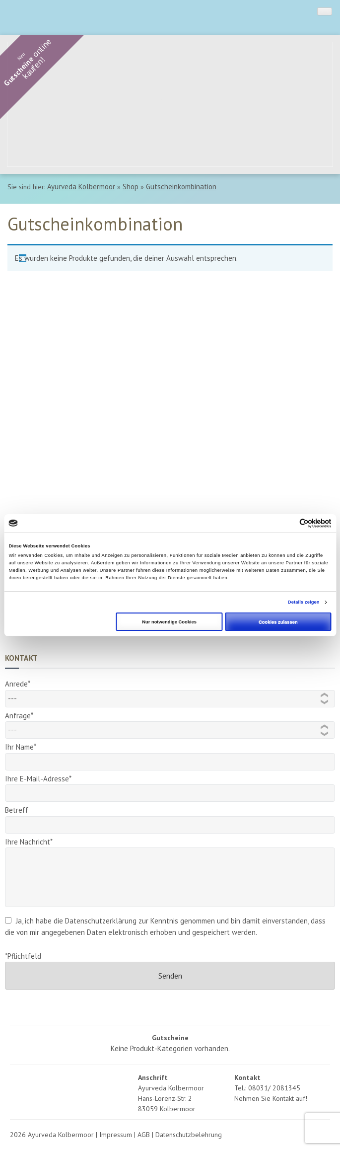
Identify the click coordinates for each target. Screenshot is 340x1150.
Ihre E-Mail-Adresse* (170, 786)
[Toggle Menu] (324, 11)
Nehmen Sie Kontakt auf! (270, 1098)
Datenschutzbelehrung (188, 1134)
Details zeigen (304, 602)
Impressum (115, 1134)
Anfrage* (170, 723)
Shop (130, 186)
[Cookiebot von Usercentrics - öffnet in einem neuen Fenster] (288, 523)
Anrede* (170, 691)
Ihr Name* (170, 754)
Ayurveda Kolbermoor (81, 186)
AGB (143, 1134)
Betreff (170, 817)
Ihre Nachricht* (170, 847)
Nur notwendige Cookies (169, 621)
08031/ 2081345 (274, 1087)
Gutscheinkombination (181, 186)
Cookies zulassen (278, 621)
